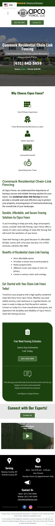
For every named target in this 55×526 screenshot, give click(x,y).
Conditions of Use (36, 514)
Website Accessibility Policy (32, 516)
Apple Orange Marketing (28, 523)
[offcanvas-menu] (8, 13)
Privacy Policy (5, 514)
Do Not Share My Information (20, 514)
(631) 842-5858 (28, 63)
